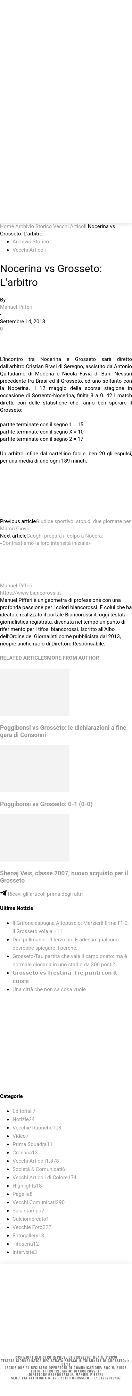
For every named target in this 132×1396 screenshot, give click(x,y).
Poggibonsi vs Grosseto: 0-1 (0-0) (46, 804)
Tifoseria (26, 1244)
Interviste (25, 1252)
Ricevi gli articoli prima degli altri (41, 894)
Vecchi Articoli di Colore (44, 1177)
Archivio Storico (33, 226)
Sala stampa (28, 1211)
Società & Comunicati (39, 1169)
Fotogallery (28, 1235)
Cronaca (25, 1153)
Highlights (27, 1186)
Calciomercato (31, 1219)
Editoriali (24, 1111)
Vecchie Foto (32, 1227)
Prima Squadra (32, 1144)
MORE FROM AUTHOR (73, 658)
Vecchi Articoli (69, 226)
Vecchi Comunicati (39, 1202)
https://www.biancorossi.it (30, 593)
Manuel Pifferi (16, 307)
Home (7, 226)
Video (21, 1136)
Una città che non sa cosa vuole (49, 989)
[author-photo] (16, 578)
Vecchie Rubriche (37, 1128)
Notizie (24, 1119)
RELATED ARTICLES (23, 658)
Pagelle (23, 1194)
